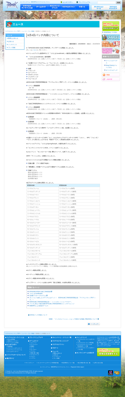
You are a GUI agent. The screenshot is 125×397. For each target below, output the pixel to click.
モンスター (33, 349)
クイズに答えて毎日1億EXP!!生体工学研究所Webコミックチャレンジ (51, 304)
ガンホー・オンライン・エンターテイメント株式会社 (110, 372)
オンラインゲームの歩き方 (85, 353)
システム (32, 358)
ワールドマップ (34, 354)
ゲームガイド (41, 7)
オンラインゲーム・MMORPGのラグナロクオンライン (35, 2)
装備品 (32, 346)
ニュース (23, 31)
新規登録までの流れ (110, 32)
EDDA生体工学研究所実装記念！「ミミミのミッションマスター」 (50, 302)
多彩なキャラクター (13, 341)
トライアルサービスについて (16, 355)
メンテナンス (12, 44)
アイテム (32, 351)
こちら (34, 50)
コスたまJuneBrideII (36, 293)
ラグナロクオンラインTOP (12, 31)
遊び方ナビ (10, 358)
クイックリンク (82, 337)
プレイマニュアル (84, 2)
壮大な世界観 (11, 339)
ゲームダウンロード (13, 351)
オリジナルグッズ (111, 70)
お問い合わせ (97, 362)
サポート (82, 7)
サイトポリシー (30, 362)
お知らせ (11, 41)
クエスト (32, 356)
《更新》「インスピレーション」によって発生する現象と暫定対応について (74, 319)
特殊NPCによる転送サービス (38, 306)
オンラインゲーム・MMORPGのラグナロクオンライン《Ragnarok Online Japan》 (62, 367)
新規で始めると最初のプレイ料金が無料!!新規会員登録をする (108, 352)
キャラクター (34, 344)
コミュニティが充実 (13, 342)
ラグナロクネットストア (113, 7)
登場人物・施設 (34, 353)
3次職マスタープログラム (37, 295)
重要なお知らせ (13, 38)
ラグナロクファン (68, 7)
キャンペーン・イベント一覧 (62, 337)
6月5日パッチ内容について (37, 315)
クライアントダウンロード (15, 348)
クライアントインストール (15, 349)
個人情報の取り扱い (83, 362)
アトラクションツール (98, 7)
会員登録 (10, 346)
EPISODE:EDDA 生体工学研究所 (40, 291)
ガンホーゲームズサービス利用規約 (47, 362)
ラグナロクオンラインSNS (85, 342)
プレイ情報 (31, 31)
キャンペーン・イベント (55, 7)
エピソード (33, 342)
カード (32, 348)
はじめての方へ (68, 2)
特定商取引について (67, 362)
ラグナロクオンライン (11, 5)
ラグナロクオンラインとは (27, 7)
